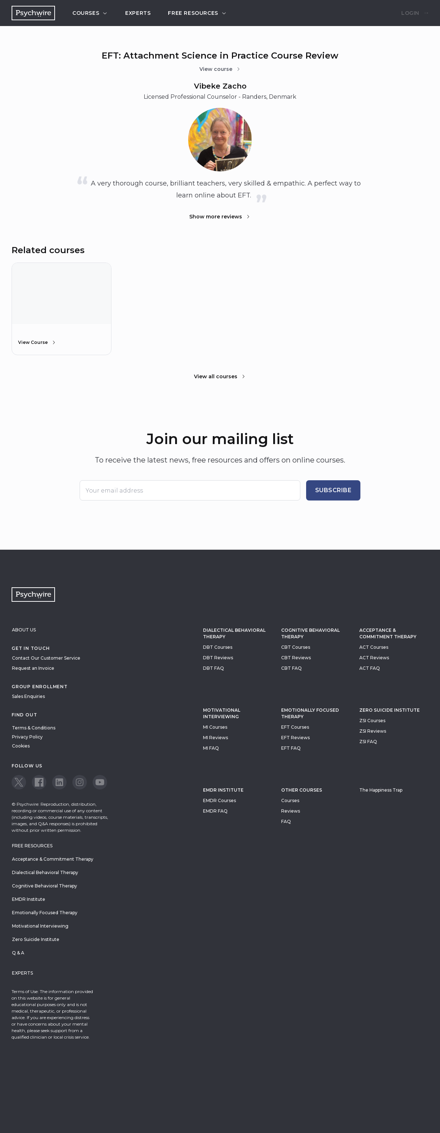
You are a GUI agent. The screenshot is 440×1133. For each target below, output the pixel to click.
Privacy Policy (27, 737)
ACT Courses (373, 647)
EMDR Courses (219, 800)
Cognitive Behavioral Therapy (310, 633)
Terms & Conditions (33, 728)
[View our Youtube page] (100, 782)
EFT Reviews (295, 737)
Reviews (290, 811)
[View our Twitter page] (19, 782)
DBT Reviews (218, 657)
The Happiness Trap (380, 790)
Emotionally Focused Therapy (310, 713)
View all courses (220, 376)
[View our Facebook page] (39, 782)
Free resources (197, 13)
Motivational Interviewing (221, 713)
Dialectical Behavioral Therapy (234, 633)
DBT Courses (217, 647)
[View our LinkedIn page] (59, 782)
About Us (24, 629)
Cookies (21, 746)
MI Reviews (215, 737)
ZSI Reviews (372, 731)
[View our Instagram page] (79, 782)
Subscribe (333, 490)
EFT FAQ (291, 748)
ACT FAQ (369, 668)
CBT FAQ (291, 668)
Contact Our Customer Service (46, 658)
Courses (90, 13)
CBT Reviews (296, 657)
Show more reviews (220, 216)
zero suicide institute (389, 710)
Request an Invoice (33, 668)
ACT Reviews (374, 657)
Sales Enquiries (28, 696)
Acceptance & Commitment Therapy (387, 633)
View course (220, 69)
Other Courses (301, 790)
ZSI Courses (372, 720)
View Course (37, 342)
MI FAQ (211, 748)
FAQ (286, 821)
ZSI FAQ (368, 741)
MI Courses (215, 727)
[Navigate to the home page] (33, 13)
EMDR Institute (223, 790)
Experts (138, 13)
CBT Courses (295, 647)
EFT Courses (295, 727)
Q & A (18, 952)
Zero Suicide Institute (35, 939)
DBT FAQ (213, 668)
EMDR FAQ (215, 811)
